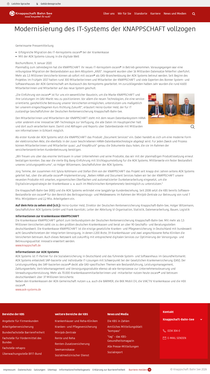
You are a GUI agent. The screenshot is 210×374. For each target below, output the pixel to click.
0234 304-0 (174, 330)
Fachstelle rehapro (13, 347)
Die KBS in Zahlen (118, 320)
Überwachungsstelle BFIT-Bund (22, 353)
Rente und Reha (65, 338)
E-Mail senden (177, 337)
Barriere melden (140, 370)
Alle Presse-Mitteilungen (123, 346)
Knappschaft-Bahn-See (178, 319)
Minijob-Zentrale (65, 332)
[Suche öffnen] (193, 14)
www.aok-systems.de (28, 289)
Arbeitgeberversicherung (18, 326)
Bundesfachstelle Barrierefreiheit (23, 332)
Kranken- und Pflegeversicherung (76, 326)
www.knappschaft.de (28, 245)
